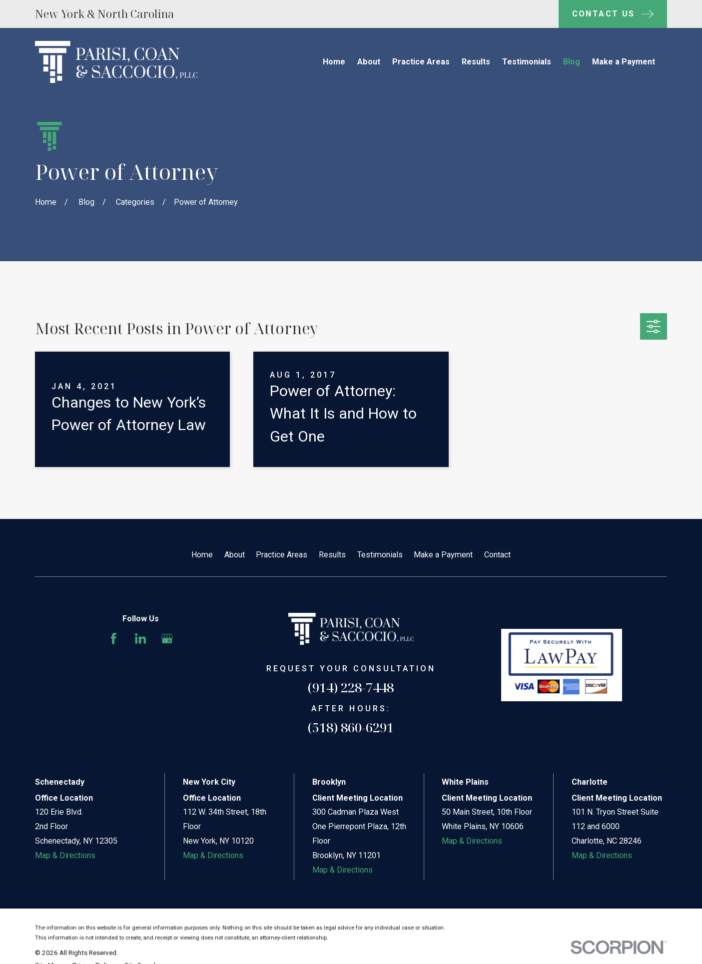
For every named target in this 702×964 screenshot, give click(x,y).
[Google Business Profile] (167, 638)
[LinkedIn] (140, 638)
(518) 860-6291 (351, 727)
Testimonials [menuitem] (526, 61)
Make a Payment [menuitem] (623, 61)
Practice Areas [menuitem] (421, 61)
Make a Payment (443, 554)
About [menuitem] (368, 61)
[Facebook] (113, 638)
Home (202, 554)
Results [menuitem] (476, 61)
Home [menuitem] (334, 61)
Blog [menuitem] (571, 61)
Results (332, 554)
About (234, 554)
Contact (497, 554)
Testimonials (380, 554)
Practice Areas (281, 554)
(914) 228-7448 (351, 687)
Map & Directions (65, 855)
